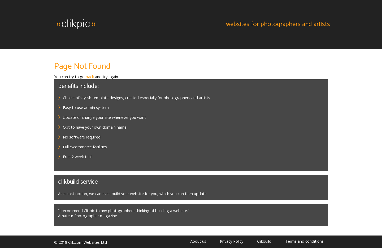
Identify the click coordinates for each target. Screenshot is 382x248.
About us (198, 241)
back (90, 76)
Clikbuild (264, 241)
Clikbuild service (78, 182)
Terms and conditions (304, 241)
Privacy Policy (231, 241)
